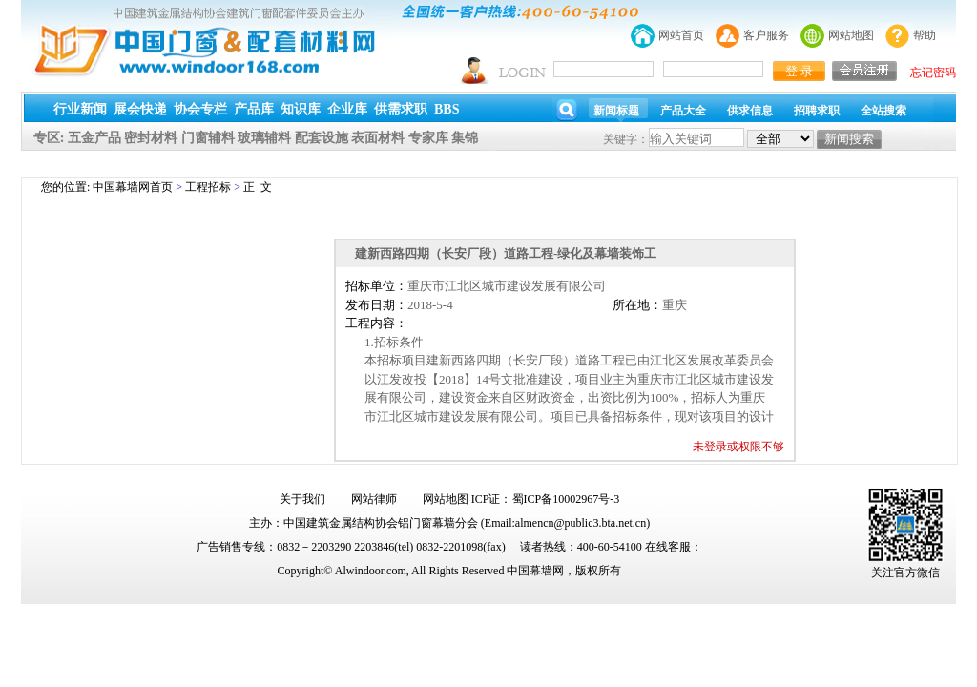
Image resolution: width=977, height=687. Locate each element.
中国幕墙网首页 (133, 187)
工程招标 (208, 187)
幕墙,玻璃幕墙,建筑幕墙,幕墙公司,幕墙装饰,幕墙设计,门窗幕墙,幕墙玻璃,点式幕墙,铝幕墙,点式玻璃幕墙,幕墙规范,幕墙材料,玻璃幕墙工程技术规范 (488, 88)
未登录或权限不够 (738, 446)
